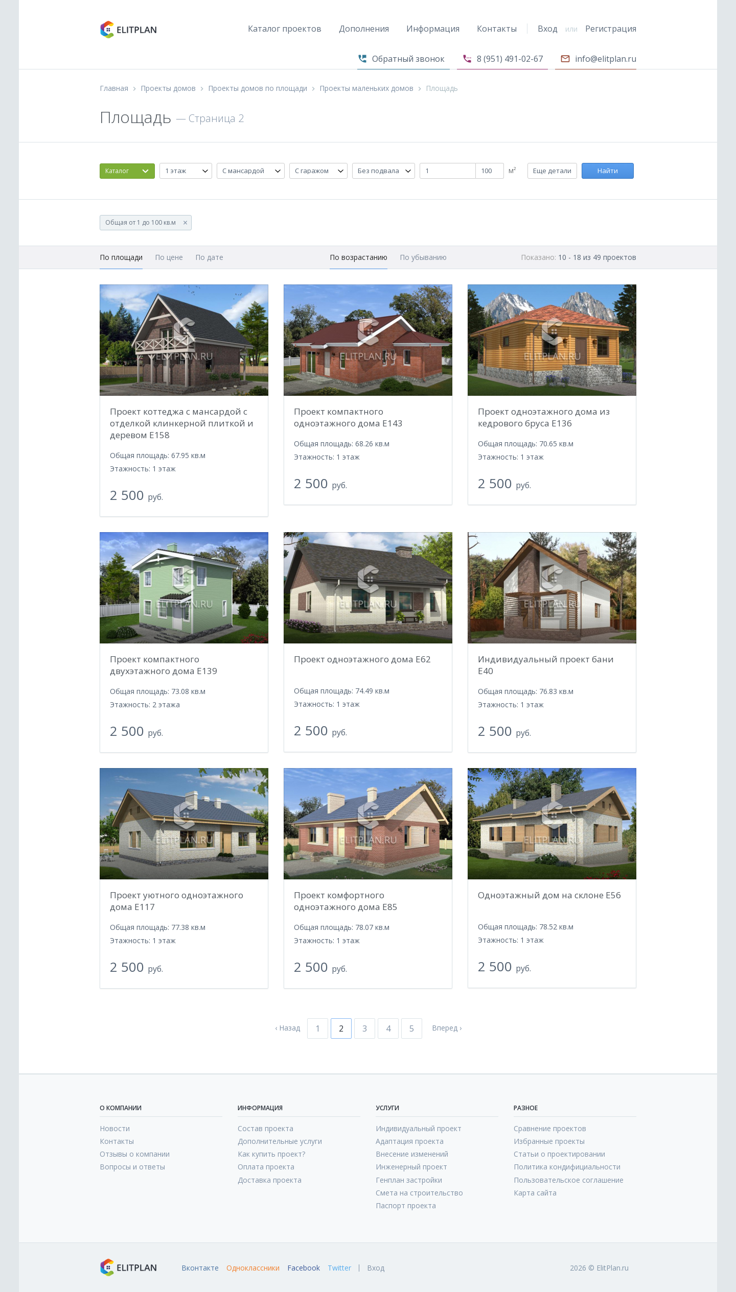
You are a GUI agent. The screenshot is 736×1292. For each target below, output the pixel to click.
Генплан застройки (409, 1180)
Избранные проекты (549, 1141)
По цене (169, 257)
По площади (121, 257)
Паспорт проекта (406, 1205)
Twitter (339, 1268)
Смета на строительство (419, 1193)
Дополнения (364, 28)
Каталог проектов (284, 28)
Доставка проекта (270, 1180)
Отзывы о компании (135, 1154)
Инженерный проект (411, 1166)
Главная (114, 88)
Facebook (303, 1268)
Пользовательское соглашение (569, 1180)
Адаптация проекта (410, 1141)
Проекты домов (168, 88)
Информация (432, 28)
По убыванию (423, 257)
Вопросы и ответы (132, 1166)
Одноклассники (253, 1268)
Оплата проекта (266, 1166)
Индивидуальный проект (419, 1128)
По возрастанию (358, 257)
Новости (115, 1128)
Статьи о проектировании (559, 1154)
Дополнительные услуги (280, 1141)
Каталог (117, 170)
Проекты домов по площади (257, 88)
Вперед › (447, 1028)
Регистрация (610, 28)
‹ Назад (287, 1028)
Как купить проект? (271, 1154)
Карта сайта (535, 1193)
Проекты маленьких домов (366, 88)
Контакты (497, 28)
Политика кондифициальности (567, 1166)
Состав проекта (265, 1128)
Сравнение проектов (550, 1128)
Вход (548, 28)
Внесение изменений (412, 1154)
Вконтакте (200, 1268)
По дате (209, 257)
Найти (607, 170)
